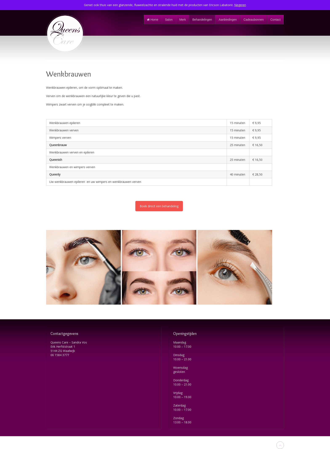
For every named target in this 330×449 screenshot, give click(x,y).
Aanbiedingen (228, 19)
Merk (182, 19)
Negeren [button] (240, 5)
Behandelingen (202, 19)
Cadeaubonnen (254, 19)
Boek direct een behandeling (159, 206)
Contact (275, 19)
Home (152, 19)
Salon (169, 19)
